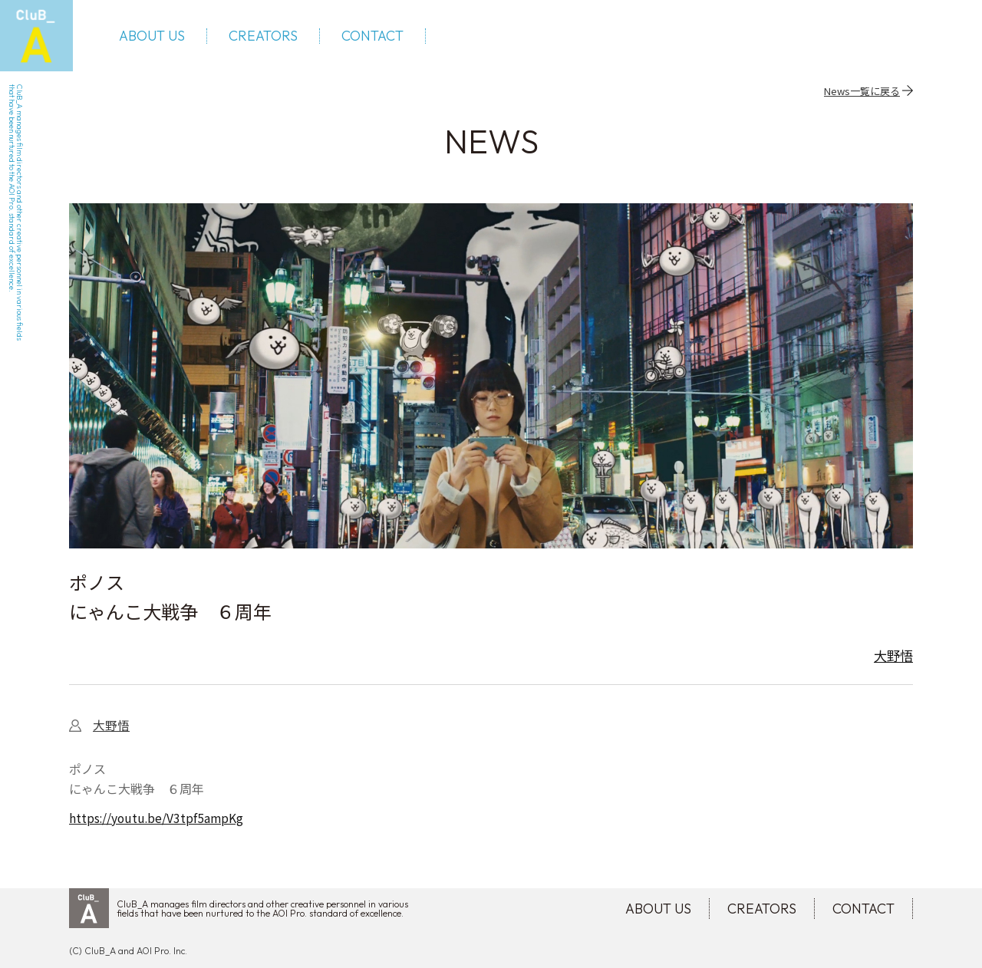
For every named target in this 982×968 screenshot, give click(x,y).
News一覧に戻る (862, 94)
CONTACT (376, 38)
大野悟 (892, 660)
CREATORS (267, 38)
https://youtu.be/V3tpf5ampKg (157, 823)
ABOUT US (156, 38)
